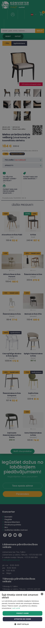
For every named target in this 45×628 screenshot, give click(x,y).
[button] (22, 624)
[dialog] (22, 314)
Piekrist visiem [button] (22, 613)
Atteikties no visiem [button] (22, 619)
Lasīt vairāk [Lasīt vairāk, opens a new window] (16, 608)
